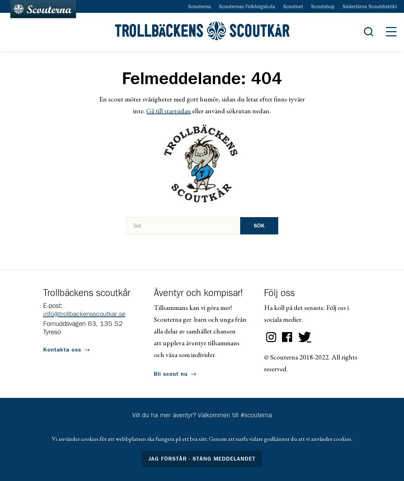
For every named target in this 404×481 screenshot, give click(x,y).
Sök (259, 226)
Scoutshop (323, 7)
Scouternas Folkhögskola (247, 7)
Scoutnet (293, 7)
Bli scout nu (171, 374)
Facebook (287, 337)
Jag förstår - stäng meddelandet (202, 459)
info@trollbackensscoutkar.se (84, 314)
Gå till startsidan (168, 110)
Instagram (271, 337)
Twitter (303, 337)
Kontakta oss (62, 350)
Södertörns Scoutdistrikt (369, 7)
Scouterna (199, 7)
